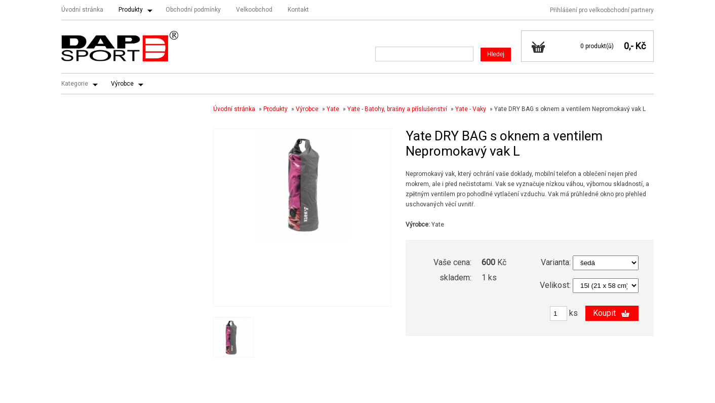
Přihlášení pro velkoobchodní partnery (602, 10)
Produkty (130, 9)
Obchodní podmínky (193, 9)
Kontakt (298, 9)
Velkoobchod (254, 9)
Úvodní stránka (82, 9)
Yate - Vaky (470, 109)
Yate (333, 109)
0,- (628, 46)
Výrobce (122, 83)
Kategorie (74, 83)
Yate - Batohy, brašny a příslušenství (397, 109)
